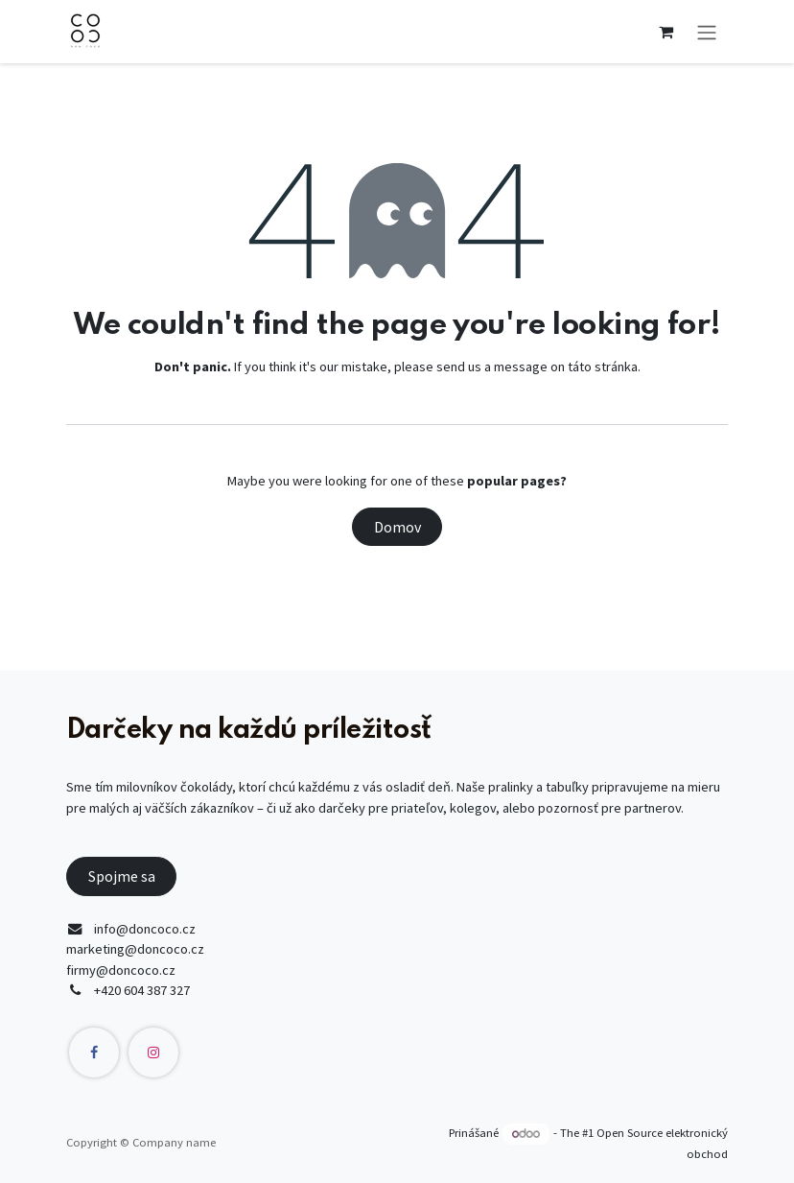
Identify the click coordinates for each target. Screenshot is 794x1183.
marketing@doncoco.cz (135, 949)
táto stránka (603, 366)
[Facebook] (94, 1052)
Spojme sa (121, 876)
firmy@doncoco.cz (120, 970)
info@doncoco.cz (145, 928)
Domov (397, 526)
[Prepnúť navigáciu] (707, 32)
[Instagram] (153, 1052)
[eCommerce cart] (665, 32)
